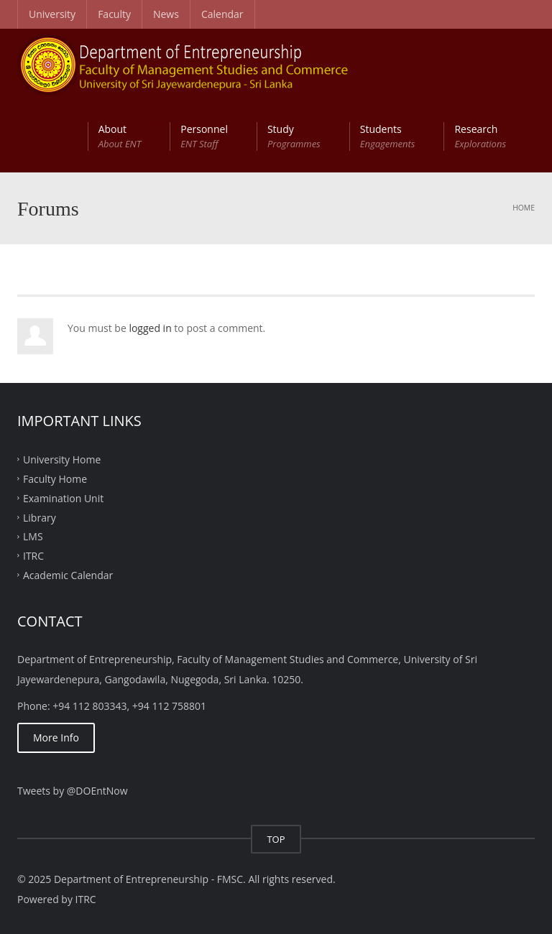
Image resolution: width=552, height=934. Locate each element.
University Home (62, 459)
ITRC (33, 556)
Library (39, 517)
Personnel (204, 136)
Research (480, 136)
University (52, 14)
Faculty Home (55, 479)
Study (294, 136)
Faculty (114, 14)
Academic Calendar (68, 575)
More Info (56, 737)
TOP (276, 839)
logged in (150, 328)
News (166, 14)
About (120, 136)
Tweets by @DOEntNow (72, 790)
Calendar (222, 14)
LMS (33, 536)
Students (387, 136)
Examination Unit (63, 497)
